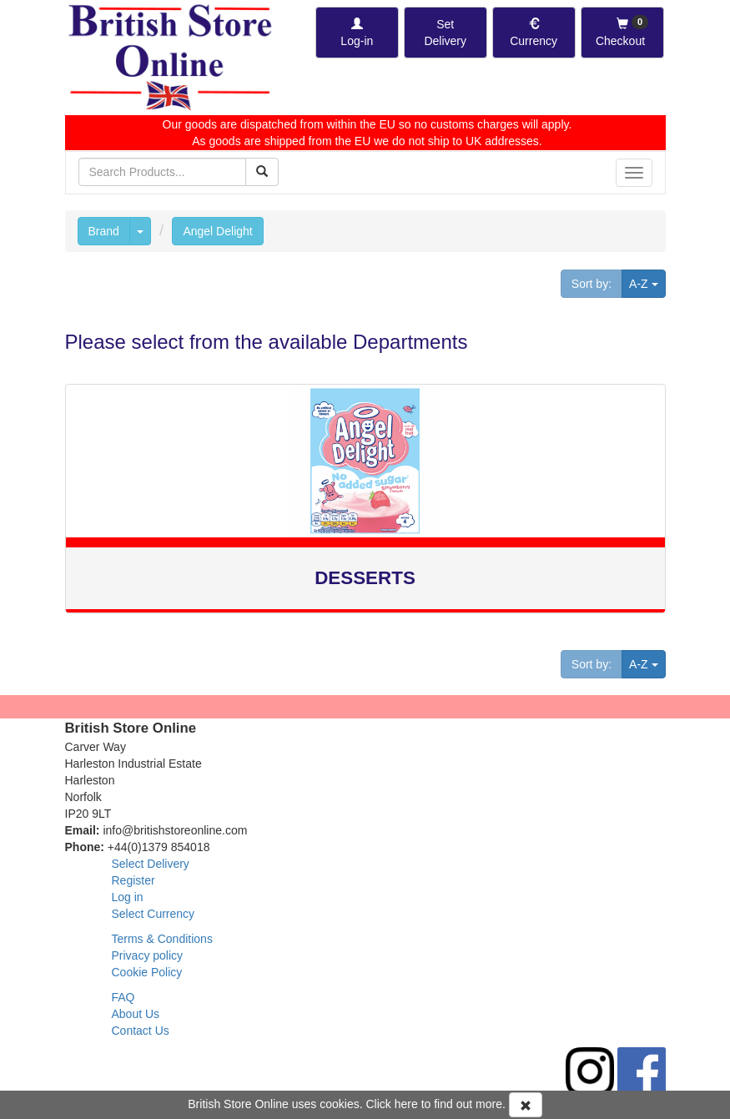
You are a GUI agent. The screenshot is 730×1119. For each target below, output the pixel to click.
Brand (103, 231)
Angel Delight (217, 231)
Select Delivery (150, 863)
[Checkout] (622, 32)
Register (133, 880)
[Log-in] (357, 32)
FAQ (123, 997)
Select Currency (153, 913)
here (406, 1104)
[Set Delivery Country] (445, 32)
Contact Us (140, 1030)
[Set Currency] (534, 32)
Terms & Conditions (162, 938)
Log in (127, 897)
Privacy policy (148, 955)
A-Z (647, 282)
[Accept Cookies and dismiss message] (525, 1104)
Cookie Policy (147, 972)
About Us (136, 1014)
